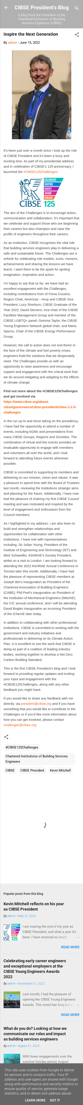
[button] (76, 35)
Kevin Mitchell (60, 770)
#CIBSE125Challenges (40, 172)
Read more (70, 947)
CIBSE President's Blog (41, 7)
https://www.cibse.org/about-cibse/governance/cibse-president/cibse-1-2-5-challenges (40, 407)
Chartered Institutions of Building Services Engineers (37, 759)
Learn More (35, 1100)
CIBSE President (32, 770)
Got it (55, 1100)
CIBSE (10, 770)
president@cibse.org (36, 703)
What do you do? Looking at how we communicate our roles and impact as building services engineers (35, 1033)
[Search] (76, 9)
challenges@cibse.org (20, 725)
